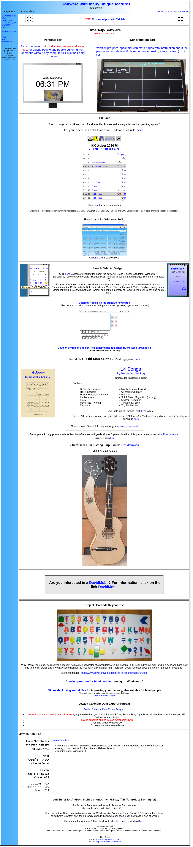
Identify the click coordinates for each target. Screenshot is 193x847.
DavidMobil (99, 583)
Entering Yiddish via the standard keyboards (104, 303)
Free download (129, 426)
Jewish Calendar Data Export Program (104, 709)
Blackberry (6, 25)
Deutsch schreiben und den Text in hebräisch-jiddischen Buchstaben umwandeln (104, 347)
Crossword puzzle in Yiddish (108, 19)
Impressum (7, 42)
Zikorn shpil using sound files (67, 690)
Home (4, 39)
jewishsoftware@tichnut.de (107, 839)
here (139, 130)
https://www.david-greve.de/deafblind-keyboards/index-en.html (114, 673)
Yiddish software (9, 31)
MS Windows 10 (9, 16)
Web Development (8, 19)
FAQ (4, 37)
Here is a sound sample (104, 695)
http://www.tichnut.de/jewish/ (108, 842)
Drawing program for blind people (88, 681)
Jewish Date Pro (60, 740)
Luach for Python (9, 22)
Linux (4, 27)
